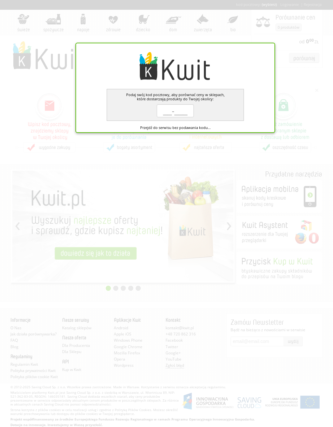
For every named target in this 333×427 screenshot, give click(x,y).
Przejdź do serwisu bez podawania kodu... (175, 127)
